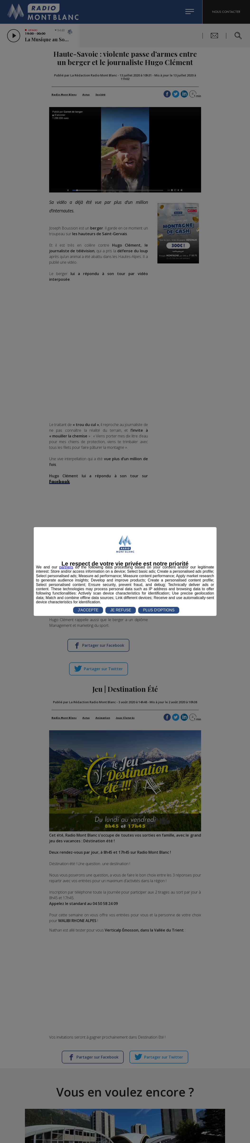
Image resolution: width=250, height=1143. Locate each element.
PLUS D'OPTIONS (159, 610)
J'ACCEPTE (88, 610)
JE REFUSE (120, 610)
